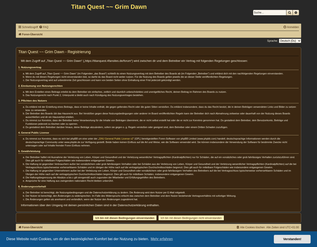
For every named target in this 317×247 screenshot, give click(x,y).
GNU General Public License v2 (116, 138)
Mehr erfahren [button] (162, 239)
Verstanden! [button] (292, 239)
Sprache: (272, 40)
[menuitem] (43, 27)
